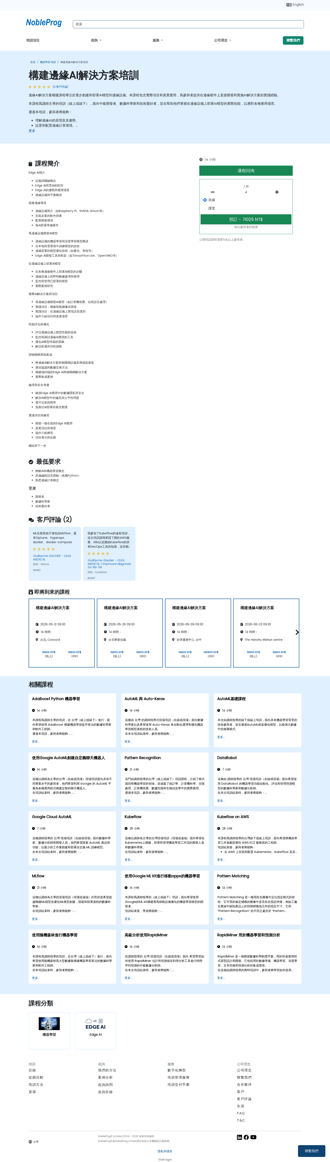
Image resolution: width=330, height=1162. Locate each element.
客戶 (240, 1091)
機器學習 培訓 (48, 62)
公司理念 (221, 40)
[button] (296, 632)
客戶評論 (244, 1098)
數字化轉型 (177, 1070)
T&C (241, 1120)
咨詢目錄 (105, 1092)
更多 (32, 130)
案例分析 (105, 1077)
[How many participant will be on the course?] (246, 192)
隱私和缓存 (165, 1151)
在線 (211, 199)
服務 (156, 40)
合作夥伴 (244, 1084)
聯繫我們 (311, 1151)
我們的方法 (107, 1070)
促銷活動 (36, 1077)
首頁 (32, 62)
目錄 (32, 1070)
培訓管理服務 (179, 1077)
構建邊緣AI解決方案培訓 (74, 62)
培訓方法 (36, 1084)
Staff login (165, 1159)
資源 (32, 1091)
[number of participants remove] (214, 192)
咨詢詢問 (105, 1085)
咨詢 (94, 40)
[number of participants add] (278, 192)
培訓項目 (33, 40)
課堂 (211, 208)
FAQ (241, 1113)
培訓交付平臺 (179, 1084)
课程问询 (246, 171)
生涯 (240, 1106)
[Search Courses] (188, 24)
